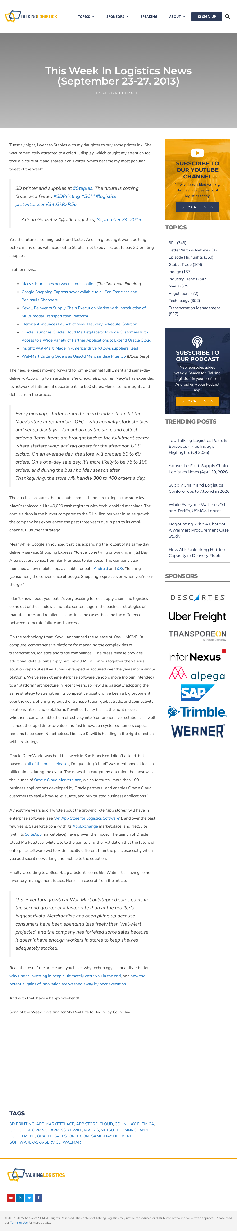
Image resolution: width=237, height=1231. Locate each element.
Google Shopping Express (37, 1130)
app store (87, 1124)
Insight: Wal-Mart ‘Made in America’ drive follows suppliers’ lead (80, 348)
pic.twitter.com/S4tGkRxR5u (46, 204)
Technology (179, 300)
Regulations (179, 293)
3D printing (21, 1124)
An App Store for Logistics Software (87, 818)
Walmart (73, 1142)
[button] (227, 16)
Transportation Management (194, 308)
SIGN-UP (209, 16)
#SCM (88, 196)
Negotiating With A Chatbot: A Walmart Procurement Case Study (199, 530)
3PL (172, 243)
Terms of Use (19, 1223)
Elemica (145, 1124)
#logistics (106, 196)
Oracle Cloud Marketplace (57, 780)
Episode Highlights (186, 257)
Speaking (149, 16)
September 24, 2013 (119, 219)
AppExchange (85, 826)
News (174, 286)
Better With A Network (189, 250)
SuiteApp (33, 834)
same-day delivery (111, 1136)
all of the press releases (48, 763)
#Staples (82, 188)
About (177, 16)
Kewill (75, 1130)
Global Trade (180, 264)
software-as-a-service (35, 1142)
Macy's (91, 1130)
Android (100, 568)
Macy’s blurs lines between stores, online (59, 284)
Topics (86, 16)
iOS (119, 568)
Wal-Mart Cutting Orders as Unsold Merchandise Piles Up (74, 356)
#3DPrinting (67, 196)
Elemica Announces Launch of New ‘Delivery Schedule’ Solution (79, 324)
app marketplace (55, 1124)
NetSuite (110, 1130)
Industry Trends (183, 279)
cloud (106, 1124)
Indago (175, 271)
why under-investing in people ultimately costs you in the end (65, 976)
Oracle (45, 1136)
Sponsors (117, 16)
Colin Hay (125, 1124)
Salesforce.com (72, 1136)
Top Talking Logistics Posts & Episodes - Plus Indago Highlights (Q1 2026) (198, 446)
